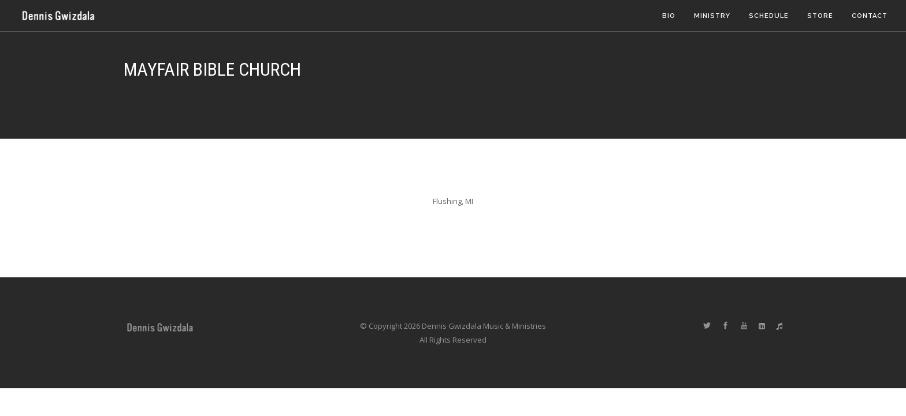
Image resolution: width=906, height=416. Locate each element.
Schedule (769, 16)
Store (820, 16)
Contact (870, 16)
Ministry (712, 16)
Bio (668, 16)
